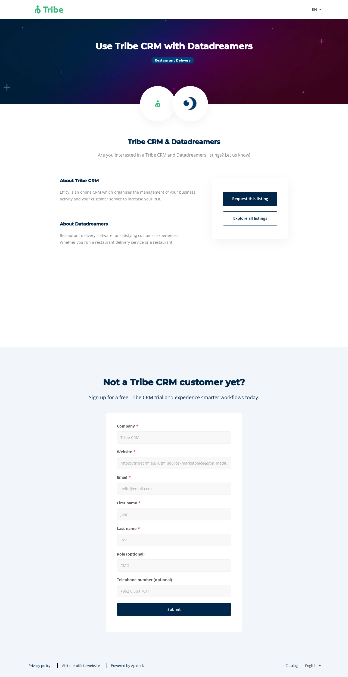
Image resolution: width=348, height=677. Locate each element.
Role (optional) (131, 554)
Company (126, 426)
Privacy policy (40, 665)
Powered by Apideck (127, 665)
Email (122, 477)
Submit (174, 609)
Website (124, 451)
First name (127, 502)
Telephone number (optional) (144, 579)
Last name (126, 528)
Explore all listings (250, 218)
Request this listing (250, 198)
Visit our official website (281, 9)
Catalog (291, 665)
